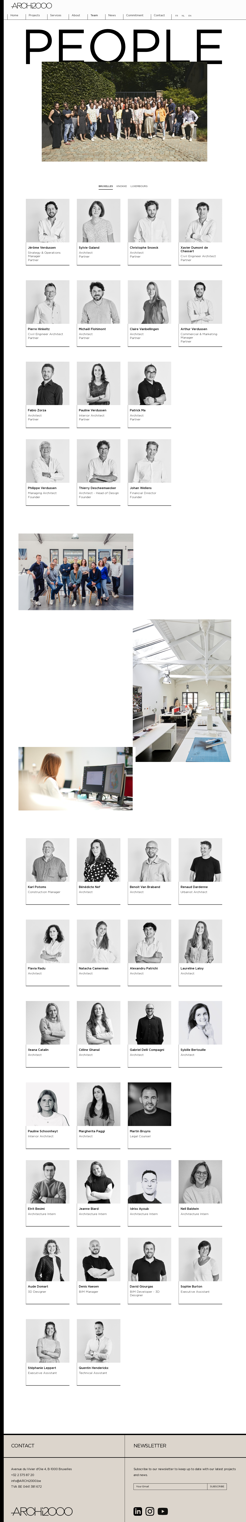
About (76, 15)
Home (14, 15)
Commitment (135, 15)
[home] (31, 5)
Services (55, 15)
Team (94, 15)
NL (183, 16)
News (112, 15)
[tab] (106, 187)
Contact (159, 15)
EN (189, 16)
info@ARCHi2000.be (26, 1481)
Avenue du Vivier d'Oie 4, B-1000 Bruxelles (41, 1469)
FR (176, 16)
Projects (34, 15)
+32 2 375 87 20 (22, 1475)
